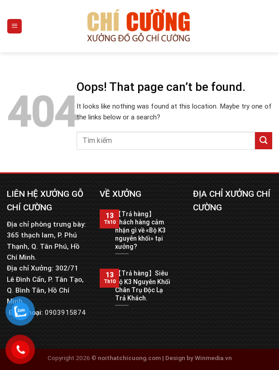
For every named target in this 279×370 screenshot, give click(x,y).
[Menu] (14, 26)
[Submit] (263, 140)
